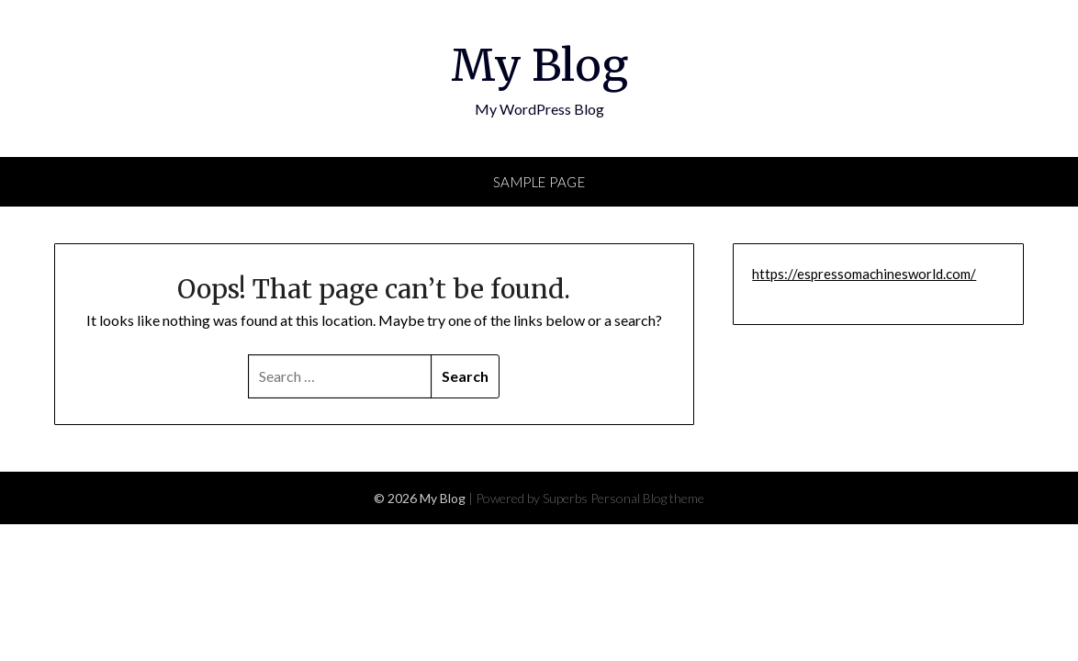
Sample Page (539, 182)
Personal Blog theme (647, 498)
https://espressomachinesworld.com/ (864, 273)
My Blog (539, 65)
